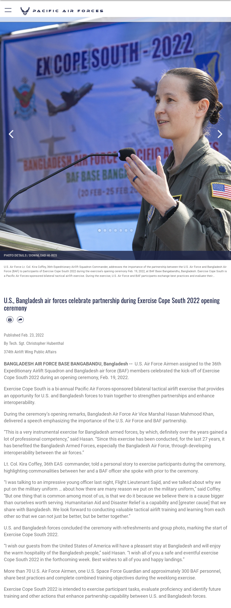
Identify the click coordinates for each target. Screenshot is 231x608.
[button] (8, 11)
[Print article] (9, 319)
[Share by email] (20, 319)
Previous (11, 134)
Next (219, 134)
